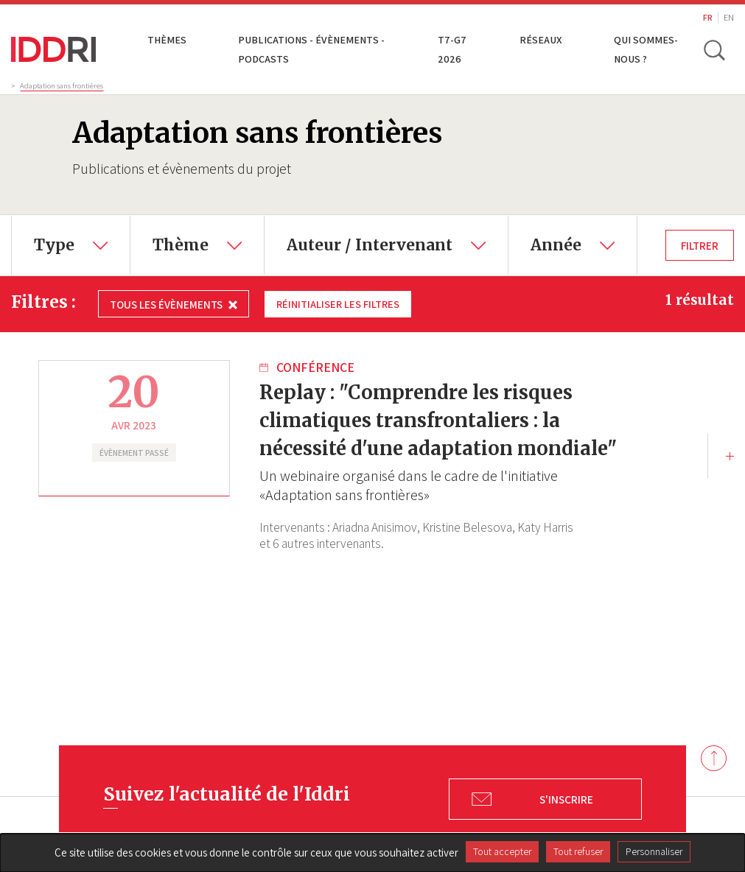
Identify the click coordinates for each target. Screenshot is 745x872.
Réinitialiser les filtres (339, 303)
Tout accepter (502, 851)
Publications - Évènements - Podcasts (311, 49)
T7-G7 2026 (452, 49)
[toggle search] (714, 49)
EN (729, 17)
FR (708, 17)
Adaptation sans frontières (61, 85)
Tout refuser (578, 851)
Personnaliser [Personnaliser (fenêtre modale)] (654, 851)
